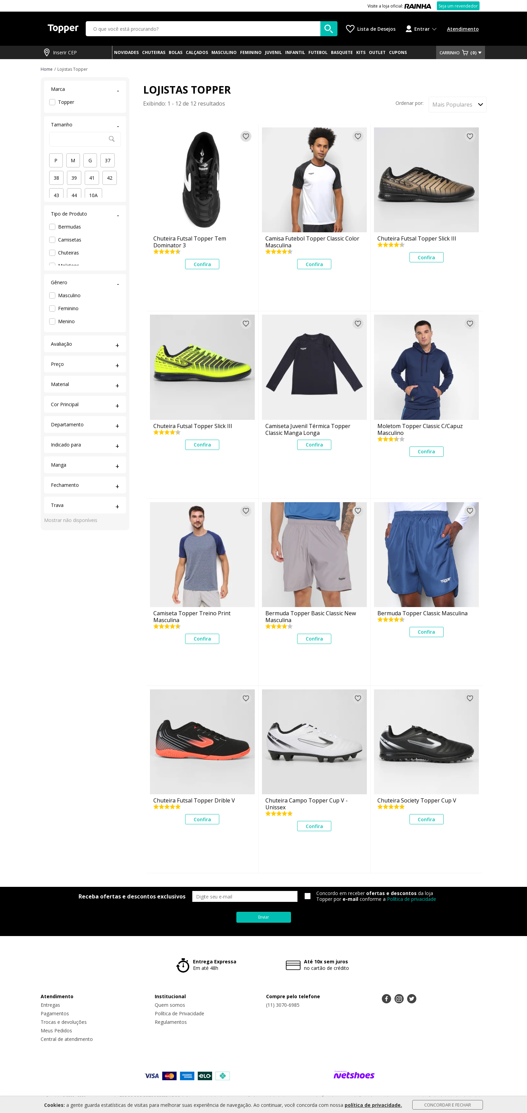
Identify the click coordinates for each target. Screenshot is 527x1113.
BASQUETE (342, 52)
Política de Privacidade (179, 1013)
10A (93, 195)
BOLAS (175, 52)
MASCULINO (224, 52)
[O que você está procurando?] (211, 28)
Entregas (50, 1005)
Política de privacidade (411, 899)
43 (56, 195)
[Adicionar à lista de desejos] (245, 136)
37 (107, 160)
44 (74, 195)
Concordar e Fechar (447, 1105)
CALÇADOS (197, 52)
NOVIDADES (126, 52)
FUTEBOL (318, 52)
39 (74, 178)
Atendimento (463, 29)
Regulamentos (171, 1022)
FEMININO (251, 52)
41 (92, 178)
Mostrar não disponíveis (70, 520)
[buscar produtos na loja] (328, 28)
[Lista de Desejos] (371, 29)
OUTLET (377, 52)
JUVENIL (273, 52)
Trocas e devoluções (64, 1022)
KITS (360, 52)
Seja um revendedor (458, 6)
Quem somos (170, 1005)
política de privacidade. (373, 1105)
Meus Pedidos (56, 1030)
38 (56, 178)
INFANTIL (295, 52)
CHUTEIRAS (153, 52)
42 (109, 178)
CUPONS (398, 52)
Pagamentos (55, 1013)
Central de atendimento (67, 1039)
